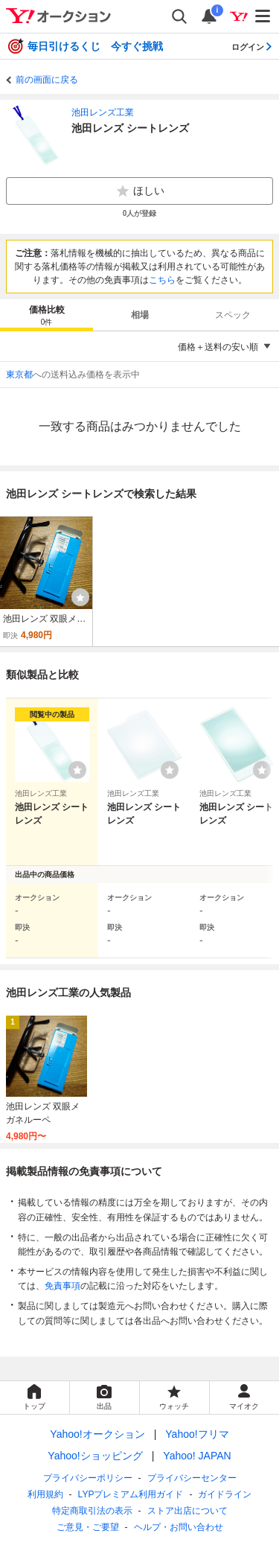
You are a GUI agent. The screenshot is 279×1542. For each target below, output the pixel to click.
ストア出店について (187, 1511)
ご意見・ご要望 (88, 1527)
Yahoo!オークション (97, 1434)
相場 (140, 315)
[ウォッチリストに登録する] (77, 770)
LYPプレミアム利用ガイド (131, 1494)
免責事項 (62, 1286)
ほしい (139, 191)
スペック (233, 315)
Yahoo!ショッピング (95, 1456)
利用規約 (45, 1494)
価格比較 (47, 316)
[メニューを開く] (263, 16)
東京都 (19, 374)
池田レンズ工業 (102, 112)
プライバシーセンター (192, 1478)
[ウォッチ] (80, 597)
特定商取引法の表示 (92, 1511)
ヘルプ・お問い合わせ (178, 1527)
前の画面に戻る (47, 79)
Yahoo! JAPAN (197, 1456)
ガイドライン (224, 1494)
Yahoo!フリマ (196, 1434)
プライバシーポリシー (87, 1478)
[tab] (46, 315)
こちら (162, 280)
